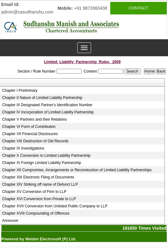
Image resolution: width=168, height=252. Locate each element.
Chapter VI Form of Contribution (29, 126)
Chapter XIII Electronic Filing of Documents (38, 177)
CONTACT (138, 8)
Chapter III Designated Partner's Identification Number (47, 105)
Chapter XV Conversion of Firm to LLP (34, 191)
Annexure (10, 220)
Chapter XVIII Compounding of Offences (36, 213)
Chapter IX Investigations (23, 148)
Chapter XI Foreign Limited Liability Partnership (41, 163)
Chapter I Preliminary (20, 90)
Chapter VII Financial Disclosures (30, 134)
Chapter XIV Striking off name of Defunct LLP (40, 184)
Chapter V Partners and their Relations (34, 119)
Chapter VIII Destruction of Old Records (35, 141)
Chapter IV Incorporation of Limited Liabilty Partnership (48, 112)
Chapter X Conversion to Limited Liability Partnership (46, 155)
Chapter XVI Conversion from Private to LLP (39, 199)
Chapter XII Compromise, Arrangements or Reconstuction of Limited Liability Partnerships (77, 170)
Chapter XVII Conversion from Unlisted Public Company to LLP (55, 206)
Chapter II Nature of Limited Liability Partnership (42, 98)
